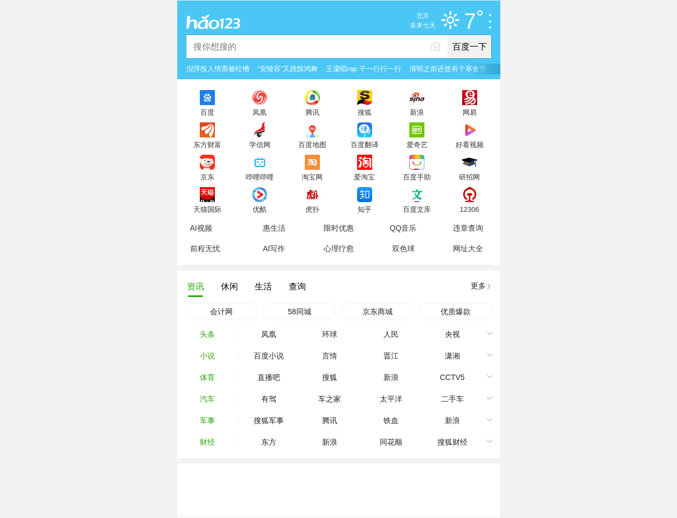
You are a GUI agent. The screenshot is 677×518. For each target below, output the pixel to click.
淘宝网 (312, 177)
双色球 (403, 248)
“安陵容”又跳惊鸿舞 (287, 69)
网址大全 (468, 248)
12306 (469, 209)
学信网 (259, 144)
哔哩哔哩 (260, 177)
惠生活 (274, 228)
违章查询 (468, 228)
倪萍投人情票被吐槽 (217, 69)
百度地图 (312, 144)
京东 (207, 177)
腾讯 (312, 112)
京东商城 (377, 311)
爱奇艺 (417, 144)
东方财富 (207, 144)
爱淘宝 (364, 177)
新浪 (417, 112)
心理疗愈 (339, 248)
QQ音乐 (403, 228)
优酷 (260, 209)
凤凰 (260, 112)
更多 (478, 285)
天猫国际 (207, 209)
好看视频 (470, 144)
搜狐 (365, 112)
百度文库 (417, 209)
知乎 (365, 209)
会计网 (221, 311)
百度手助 (417, 177)
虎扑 (312, 209)
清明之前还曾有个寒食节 (447, 69)
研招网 (469, 177)
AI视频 (201, 228)
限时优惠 (339, 228)
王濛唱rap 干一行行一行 (363, 69)
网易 (470, 112)
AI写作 (274, 248)
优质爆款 (456, 311)
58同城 (299, 311)
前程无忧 (205, 248)
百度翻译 (365, 144)
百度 (207, 112)
